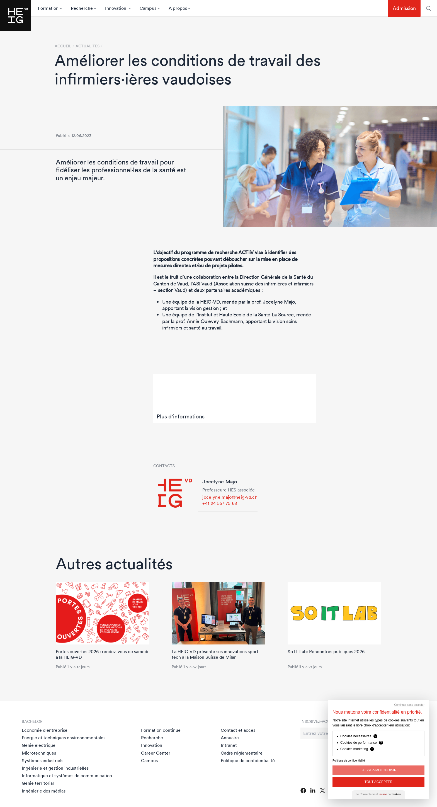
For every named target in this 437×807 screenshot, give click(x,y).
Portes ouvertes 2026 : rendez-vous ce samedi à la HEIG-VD (102, 654)
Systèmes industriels (42, 760)
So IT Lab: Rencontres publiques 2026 (326, 651)
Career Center (155, 753)
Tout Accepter (378, 782)
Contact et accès (238, 730)
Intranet (229, 745)
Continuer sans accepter (409, 704)
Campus (149, 760)
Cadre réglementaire (242, 753)
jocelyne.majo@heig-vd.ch (230, 497)
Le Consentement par (378, 794)
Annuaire (230, 737)
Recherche (152, 737)
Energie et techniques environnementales (63, 737)
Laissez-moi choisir (378, 770)
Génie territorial (38, 783)
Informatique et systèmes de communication (67, 775)
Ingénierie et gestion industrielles (55, 768)
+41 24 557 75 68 (219, 503)
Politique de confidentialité (248, 760)
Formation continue (161, 730)
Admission (404, 8)
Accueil (63, 46)
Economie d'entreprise (44, 730)
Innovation (151, 745)
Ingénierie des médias (43, 791)
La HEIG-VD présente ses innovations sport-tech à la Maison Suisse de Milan (216, 654)
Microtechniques (39, 753)
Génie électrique (38, 745)
